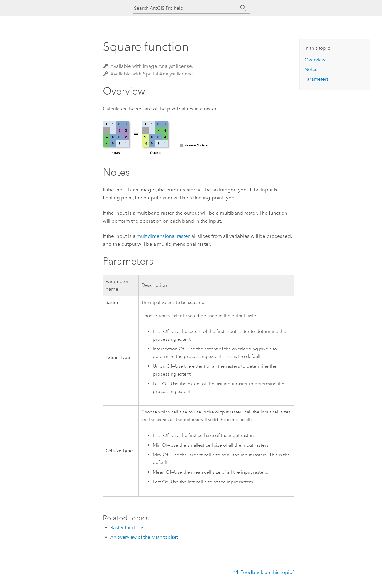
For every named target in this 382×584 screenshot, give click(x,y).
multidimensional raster (163, 236)
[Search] (243, 8)
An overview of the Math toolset (144, 537)
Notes (311, 69)
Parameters (317, 79)
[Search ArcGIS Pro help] (185, 8)
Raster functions (127, 527)
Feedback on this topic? (267, 572)
